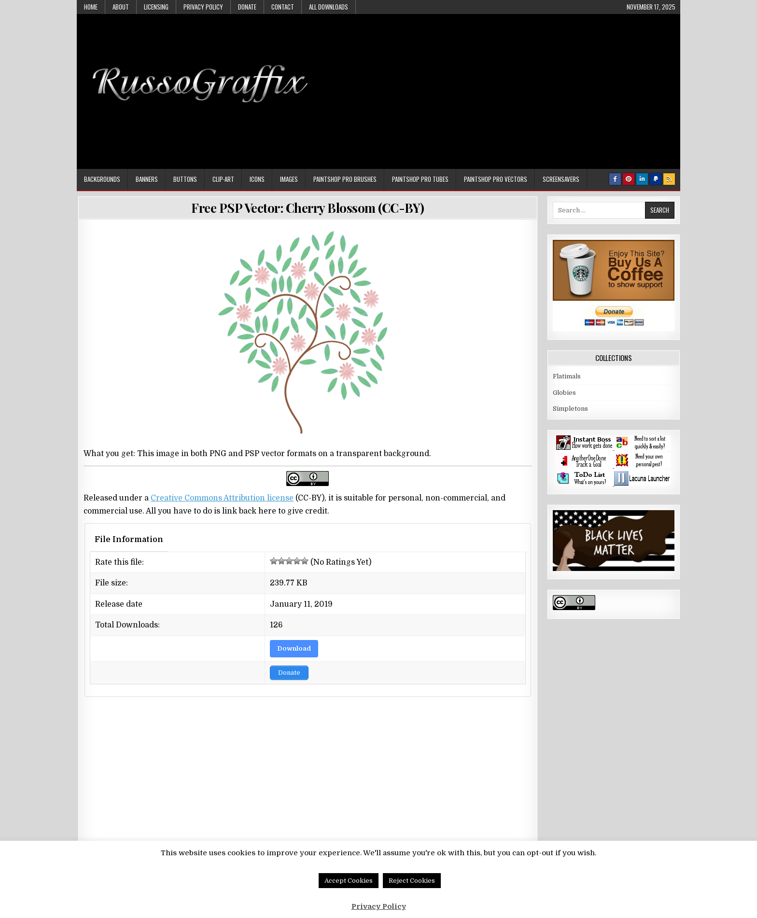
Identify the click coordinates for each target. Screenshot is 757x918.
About (120, 7)
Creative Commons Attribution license (222, 498)
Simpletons (570, 408)
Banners (147, 179)
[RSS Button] (669, 179)
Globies (564, 392)
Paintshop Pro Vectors (495, 179)
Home (91, 7)
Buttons (185, 179)
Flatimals (567, 376)
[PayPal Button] (655, 179)
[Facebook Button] (615, 179)
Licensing (156, 7)
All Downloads (328, 7)
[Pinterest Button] (628, 179)
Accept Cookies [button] (348, 880)
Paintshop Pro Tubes (420, 179)
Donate (247, 7)
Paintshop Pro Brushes (345, 179)
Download (294, 648)
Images (289, 179)
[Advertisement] (499, 86)
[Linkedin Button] (642, 179)
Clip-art (223, 179)
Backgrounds (102, 179)
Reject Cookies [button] (412, 880)
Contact (282, 7)
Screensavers (561, 179)
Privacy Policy (203, 7)
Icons (257, 179)
